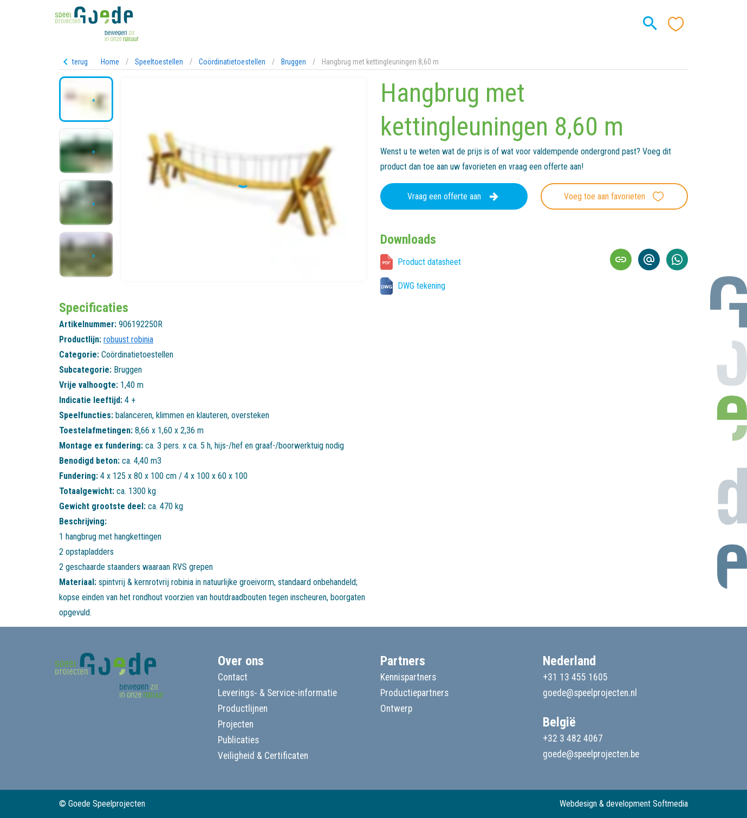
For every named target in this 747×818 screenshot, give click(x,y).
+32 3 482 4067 (573, 738)
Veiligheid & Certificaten (263, 755)
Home (110, 61)
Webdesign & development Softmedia (624, 803)
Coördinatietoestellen (232, 61)
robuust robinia (128, 339)
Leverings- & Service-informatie (277, 692)
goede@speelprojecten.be (591, 754)
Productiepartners (414, 692)
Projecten (236, 724)
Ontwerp (396, 708)
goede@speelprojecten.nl (590, 692)
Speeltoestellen (159, 61)
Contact (233, 677)
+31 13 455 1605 (575, 677)
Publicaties (238, 740)
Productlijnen (243, 708)
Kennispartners (408, 677)
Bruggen (293, 61)
